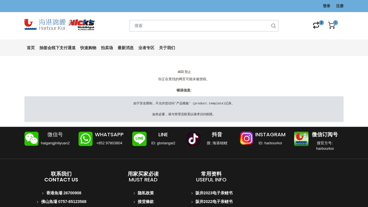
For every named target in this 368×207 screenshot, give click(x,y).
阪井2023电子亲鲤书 (214, 193)
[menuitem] (30, 48)
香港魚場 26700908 (63, 193)
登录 (326, 6)
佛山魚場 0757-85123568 (64, 201)
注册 (340, 6)
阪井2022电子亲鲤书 (214, 201)
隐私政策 (146, 193)
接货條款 (146, 201)
